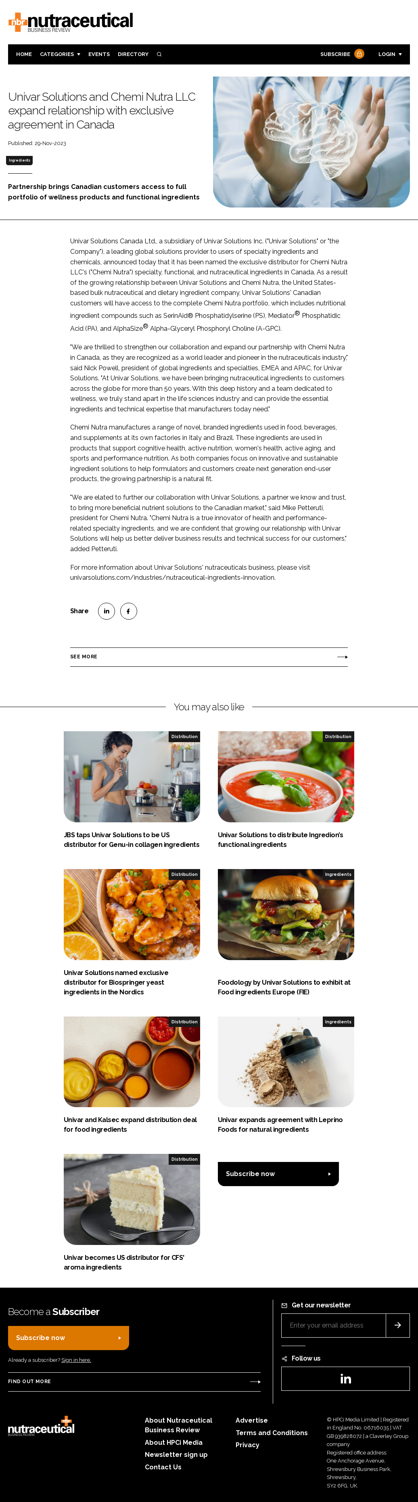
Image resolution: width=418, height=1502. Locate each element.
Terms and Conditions (272, 1433)
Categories (57, 54)
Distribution (184, 736)
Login (386, 54)
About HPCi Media (174, 1442)
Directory (133, 54)
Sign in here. (76, 1360)
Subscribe (341, 54)
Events (99, 54)
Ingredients (19, 160)
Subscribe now (250, 1174)
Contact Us (163, 1467)
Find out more (29, 1381)
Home (24, 54)
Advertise (252, 1420)
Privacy (247, 1445)
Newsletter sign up (176, 1454)
